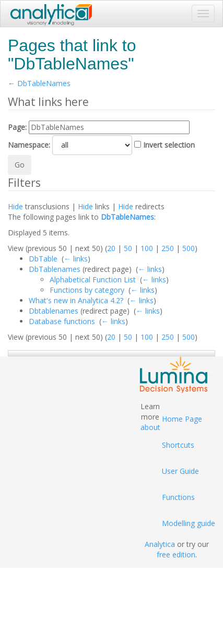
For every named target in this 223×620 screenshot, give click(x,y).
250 (167, 248)
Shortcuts (178, 445)
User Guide (180, 471)
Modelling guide (188, 523)
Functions (178, 497)
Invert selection (169, 145)
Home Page (182, 419)
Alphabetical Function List (93, 279)
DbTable (43, 259)
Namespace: (29, 145)
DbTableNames (44, 83)
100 (146, 248)
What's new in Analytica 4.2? (76, 300)
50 (128, 248)
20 (111, 248)
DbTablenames (54, 269)
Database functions (62, 321)
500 (188, 248)
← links (76, 259)
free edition (176, 554)
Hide (15, 206)
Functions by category (87, 290)
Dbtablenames (53, 311)
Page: (17, 127)
